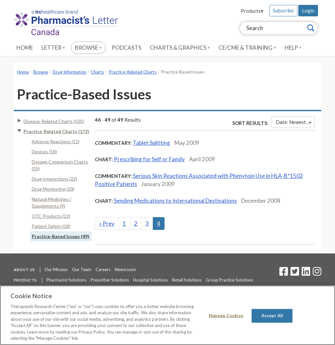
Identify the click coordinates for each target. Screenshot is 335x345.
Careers (103, 269)
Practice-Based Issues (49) (60, 236)
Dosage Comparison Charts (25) (60, 165)
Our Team (81, 269)
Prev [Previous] (107, 223)
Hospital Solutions (150, 280)
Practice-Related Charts (132, 72)
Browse (88, 47)
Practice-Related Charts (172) (56, 131)
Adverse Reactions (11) (55, 141)
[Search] (311, 27)
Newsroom (125, 269)
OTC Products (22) (51, 216)
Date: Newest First (295, 122)
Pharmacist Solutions (66, 280)
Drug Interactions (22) (54, 178)
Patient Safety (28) (51, 226)
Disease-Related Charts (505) (54, 121)
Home (24, 47)
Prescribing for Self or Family (149, 159)
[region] (167, 315)
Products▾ (252, 11)
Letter (53, 47)
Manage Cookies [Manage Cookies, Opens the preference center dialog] (226, 315)
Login (308, 10)
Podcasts (126, 47)
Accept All (272, 315)
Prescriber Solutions (110, 280)
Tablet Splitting (151, 142)
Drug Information (69, 72)
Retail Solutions (187, 280)
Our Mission (56, 269)
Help (293, 47)
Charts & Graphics (180, 47)
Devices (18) (44, 151)
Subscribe (283, 10)
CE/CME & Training (247, 47)
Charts (97, 72)
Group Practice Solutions (229, 280)
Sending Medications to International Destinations (175, 200)
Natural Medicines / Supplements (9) (51, 202)
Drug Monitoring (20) (53, 189)
